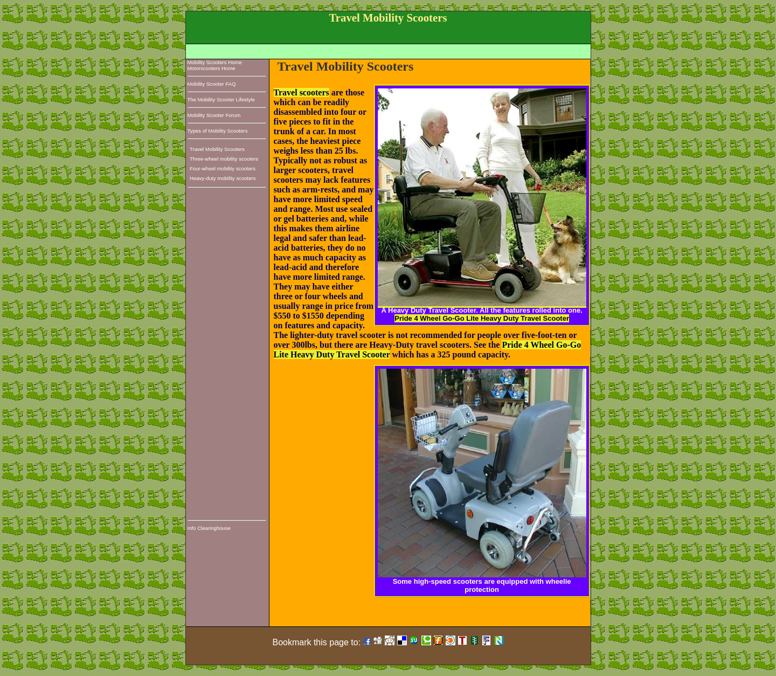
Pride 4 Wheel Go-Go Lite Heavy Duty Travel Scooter (481, 318)
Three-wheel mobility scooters (224, 159)
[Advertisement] (390, 49)
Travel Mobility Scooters (217, 149)
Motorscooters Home (211, 68)
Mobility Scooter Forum (214, 115)
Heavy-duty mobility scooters (223, 178)
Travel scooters (301, 92)
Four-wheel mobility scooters (222, 168)
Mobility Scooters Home (215, 62)
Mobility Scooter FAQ (212, 84)
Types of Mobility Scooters (218, 131)
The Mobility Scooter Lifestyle (221, 99)
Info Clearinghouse (209, 528)
